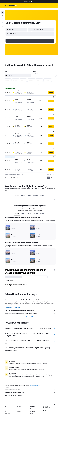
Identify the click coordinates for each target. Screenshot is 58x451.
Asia (12, 54)
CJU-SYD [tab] (19, 178)
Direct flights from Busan (14, 272)
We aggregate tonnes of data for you (32, 379)
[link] (8, 408)
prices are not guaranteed (38, 372)
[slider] (56, 76)
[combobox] (27, 23)
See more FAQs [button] (31, 301)
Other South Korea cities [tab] (44, 261)
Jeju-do (23, 54)
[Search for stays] (3, 13)
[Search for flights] (3, 10)
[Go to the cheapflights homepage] (11, 5)
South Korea (17, 54)
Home (8, 54)
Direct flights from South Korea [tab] (16, 261)
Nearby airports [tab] (31, 261)
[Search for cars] (3, 16)
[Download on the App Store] (48, 399)
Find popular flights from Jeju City (17, 292)
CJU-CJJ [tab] (31, 178)
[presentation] (44, 20)
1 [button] (48, 161)
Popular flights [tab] (12, 265)
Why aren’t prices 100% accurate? (32, 382)
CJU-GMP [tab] (37, 178)
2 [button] (51, 161)
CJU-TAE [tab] (25, 178)
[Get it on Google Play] (48, 395)
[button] (55, 2)
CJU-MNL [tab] (44, 178)
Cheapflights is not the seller (32, 377)
